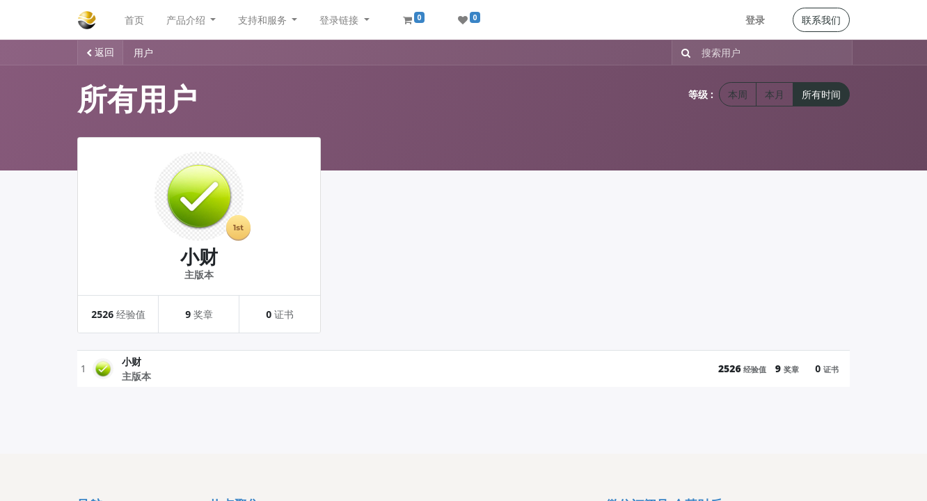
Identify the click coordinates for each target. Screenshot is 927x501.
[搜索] (683, 52)
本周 (737, 94)
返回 (100, 51)
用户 (143, 52)
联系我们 (821, 19)
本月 (774, 94)
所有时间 (821, 94)
